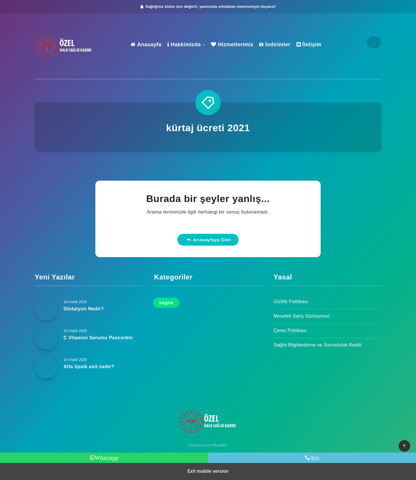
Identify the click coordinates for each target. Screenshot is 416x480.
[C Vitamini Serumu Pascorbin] (46, 338)
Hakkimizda (184, 44)
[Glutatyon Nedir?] (46, 309)
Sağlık (166, 302)
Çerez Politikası (290, 330)
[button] (404, 446)
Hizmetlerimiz (232, 44)
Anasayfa (146, 44)
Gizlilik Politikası (291, 301)
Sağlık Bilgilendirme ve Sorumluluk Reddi (318, 344)
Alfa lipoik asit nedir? (89, 366)
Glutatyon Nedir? (84, 308)
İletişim (309, 44)
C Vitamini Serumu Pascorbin (98, 337)
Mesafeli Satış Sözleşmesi (302, 316)
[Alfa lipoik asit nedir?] (46, 367)
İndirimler (274, 44)
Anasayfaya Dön (209, 239)
